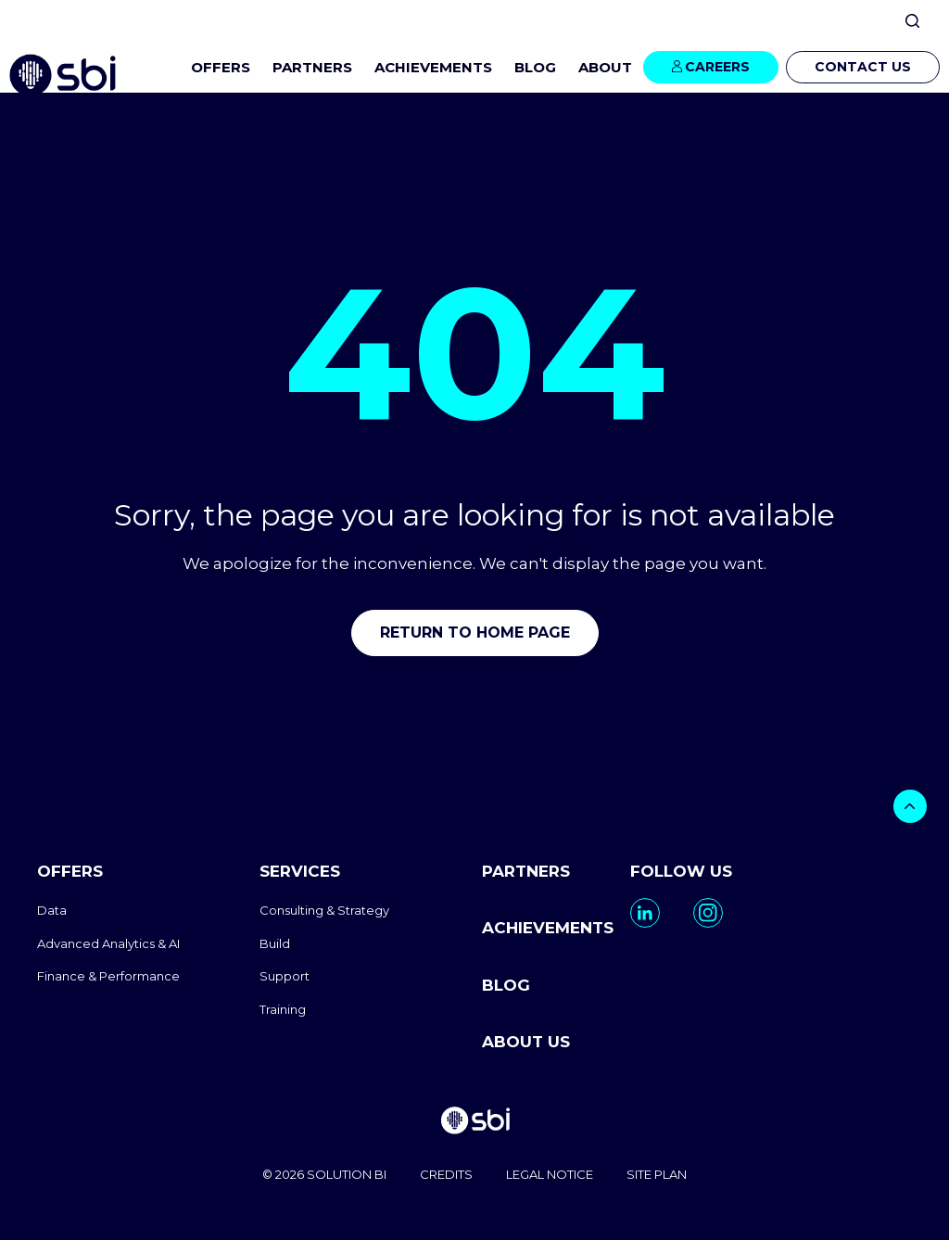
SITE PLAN (656, 1175)
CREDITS (446, 1175)
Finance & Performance (108, 975)
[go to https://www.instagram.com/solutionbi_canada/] (708, 913)
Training (282, 1009)
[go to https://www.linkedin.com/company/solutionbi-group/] (645, 913)
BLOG (535, 67)
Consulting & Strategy (324, 910)
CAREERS (717, 66)
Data (52, 910)
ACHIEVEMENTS (433, 67)
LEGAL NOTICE (549, 1175)
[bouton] (910, 806)
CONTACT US (863, 66)
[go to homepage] (474, 1123)
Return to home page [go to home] (475, 632)
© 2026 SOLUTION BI (324, 1175)
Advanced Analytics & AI (108, 943)
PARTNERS (312, 67)
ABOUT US (526, 1041)
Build (274, 943)
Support (284, 975)
